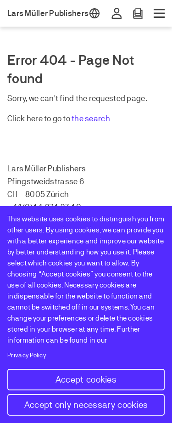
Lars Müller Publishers (48, 13)
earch (99, 118)
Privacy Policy (26, 355)
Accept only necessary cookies (86, 405)
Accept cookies (86, 379)
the (78, 118)
